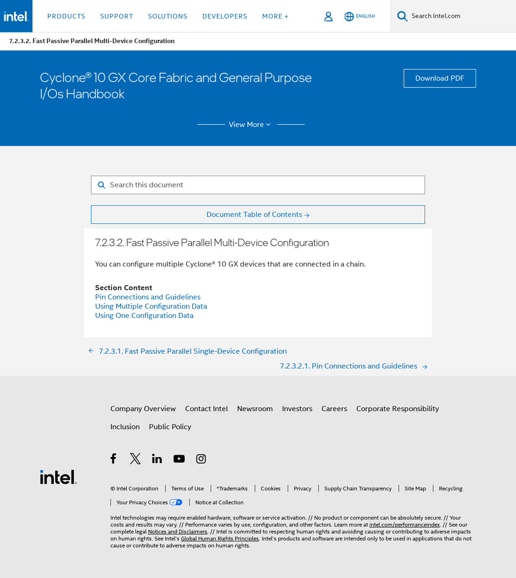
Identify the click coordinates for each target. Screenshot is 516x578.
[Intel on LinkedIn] (157, 460)
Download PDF (439, 78)
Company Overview (143, 408)
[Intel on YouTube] (180, 460)
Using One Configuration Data (144, 315)
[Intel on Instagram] (201, 460)
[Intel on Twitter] (136, 460)
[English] (359, 16)
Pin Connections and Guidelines (147, 297)
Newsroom (255, 408)
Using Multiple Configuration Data (151, 306)
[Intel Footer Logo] (58, 476)
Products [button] (66, 16)
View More (251, 124)
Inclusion (125, 427)
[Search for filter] (258, 185)
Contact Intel (206, 408)
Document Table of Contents (254, 214)
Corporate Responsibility (397, 408)
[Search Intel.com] (462, 16)
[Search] (402, 16)
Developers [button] (224, 16)
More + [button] (275, 16)
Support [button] (116, 16)
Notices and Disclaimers (177, 531)
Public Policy (170, 427)
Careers (334, 408)
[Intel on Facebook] (114, 460)
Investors (297, 408)
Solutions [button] (167, 16)
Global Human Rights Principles (220, 538)
